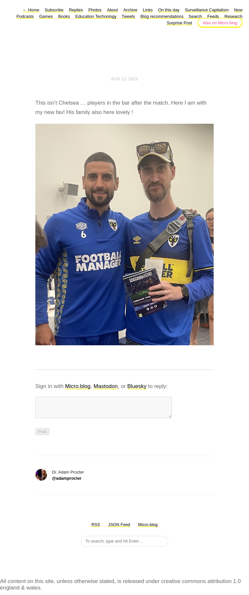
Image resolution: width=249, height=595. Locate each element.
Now (238, 9)
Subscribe (54, 9)
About (112, 9)
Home (31, 9)
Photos (95, 9)
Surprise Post (179, 22)
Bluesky (137, 386)
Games (46, 16)
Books (64, 16)
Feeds (213, 16)
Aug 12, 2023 (124, 78)
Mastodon (106, 386)
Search (195, 16)
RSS (95, 528)
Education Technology (96, 16)
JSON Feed (119, 528)
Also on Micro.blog (220, 22)
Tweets (128, 16)
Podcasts (25, 16)
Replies (76, 9)
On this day (169, 9)
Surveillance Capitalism (207, 9)
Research (233, 16)
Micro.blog (77, 386)
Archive (130, 9)
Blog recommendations (162, 16)
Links (148, 9)
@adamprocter (66, 482)
